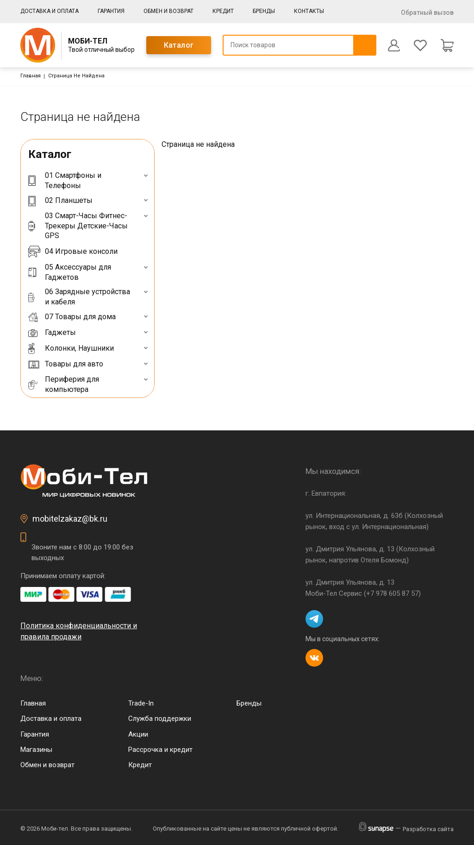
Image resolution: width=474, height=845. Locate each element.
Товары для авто (65, 364)
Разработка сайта (428, 829)
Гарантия (111, 11)
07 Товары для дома (72, 317)
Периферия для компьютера (63, 384)
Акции (138, 734)
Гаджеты (52, 333)
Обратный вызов (427, 12)
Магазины (36, 749)
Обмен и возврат (168, 11)
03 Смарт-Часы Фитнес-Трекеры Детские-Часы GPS (78, 225)
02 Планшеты (60, 200)
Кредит (223, 11)
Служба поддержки (159, 718)
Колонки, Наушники (71, 348)
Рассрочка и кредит (160, 749)
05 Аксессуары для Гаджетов (69, 272)
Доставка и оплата (49, 11)
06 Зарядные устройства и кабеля (79, 296)
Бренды (264, 11)
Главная (30, 76)
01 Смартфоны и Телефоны (64, 180)
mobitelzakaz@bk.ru (69, 518)
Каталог (179, 45)
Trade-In (141, 703)
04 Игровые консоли (73, 252)
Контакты (309, 11)
